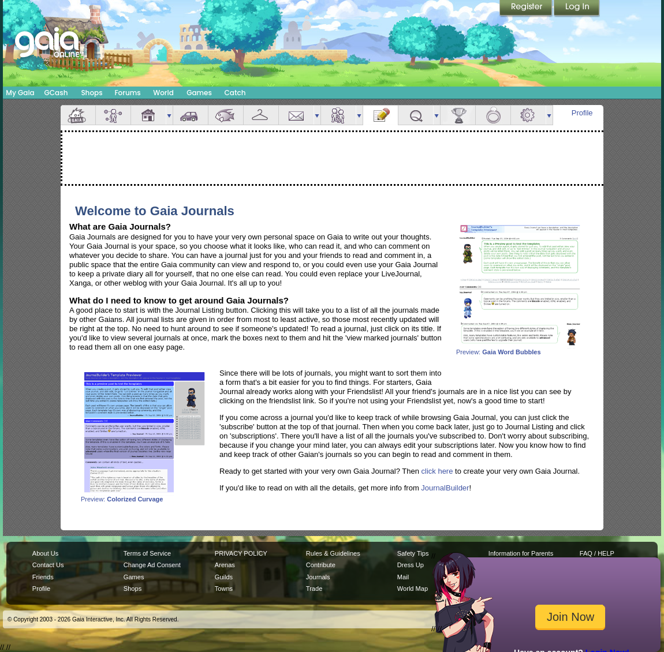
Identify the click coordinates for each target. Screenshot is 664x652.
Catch (235, 93)
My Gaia (20, 93)
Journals (318, 577)
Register (526, 8)
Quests (415, 115)
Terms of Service (147, 553)
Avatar (113, 115)
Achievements (458, 115)
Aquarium (225, 115)
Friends (338, 115)
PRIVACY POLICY (241, 553)
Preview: (519, 349)
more (169, 115)
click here (437, 471)
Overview (78, 115)
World (163, 93)
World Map (412, 588)
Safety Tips (413, 553)
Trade (314, 588)
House (148, 115)
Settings (528, 115)
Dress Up (410, 564)
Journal (380, 115)
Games (199, 93)
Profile (582, 112)
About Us (45, 553)
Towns (224, 588)
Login (577, 8)
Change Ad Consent (152, 564)
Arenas (225, 564)
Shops (91, 93)
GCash (56, 93)
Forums (127, 93)
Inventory (261, 115)
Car (190, 115)
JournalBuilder (445, 488)
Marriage (493, 115)
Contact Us (48, 564)
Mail (296, 115)
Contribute (320, 564)
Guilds (224, 577)
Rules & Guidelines (333, 553)
